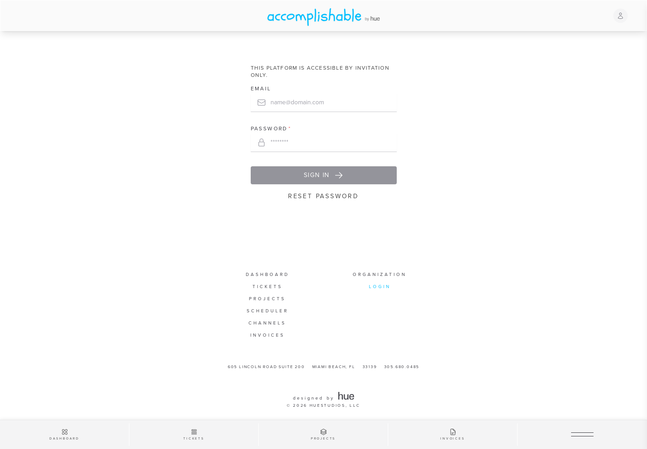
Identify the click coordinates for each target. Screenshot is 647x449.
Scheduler (267, 311)
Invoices (267, 335)
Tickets (268, 286)
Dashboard (267, 274)
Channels (267, 323)
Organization (380, 274)
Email (261, 89)
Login (380, 286)
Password (269, 129)
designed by (323, 398)
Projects (267, 299)
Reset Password (323, 196)
